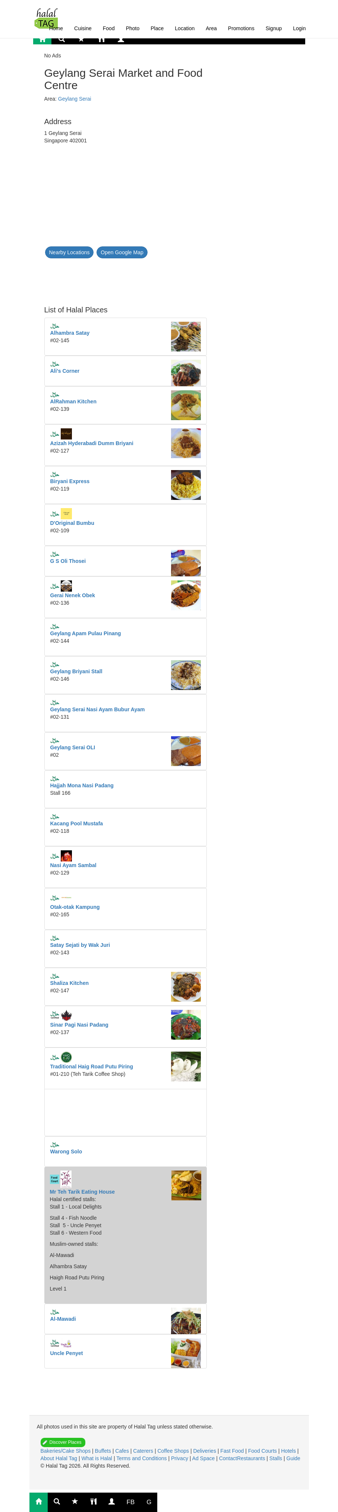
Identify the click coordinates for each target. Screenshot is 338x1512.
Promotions (241, 28)
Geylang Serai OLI (72, 747)
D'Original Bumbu (72, 523)
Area (211, 28)
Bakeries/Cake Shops (66, 1451)
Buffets (104, 1451)
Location (185, 28)
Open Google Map (122, 252)
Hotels (289, 1451)
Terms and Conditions (142, 1458)
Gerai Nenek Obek (72, 595)
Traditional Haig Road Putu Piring (91, 1067)
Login (299, 28)
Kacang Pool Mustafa (76, 823)
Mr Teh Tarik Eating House (82, 1192)
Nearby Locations (69, 252)
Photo (133, 28)
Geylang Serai (74, 99)
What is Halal (98, 1458)
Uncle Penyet (66, 1353)
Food (109, 28)
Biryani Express (70, 481)
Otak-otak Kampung (75, 907)
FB (131, 1502)
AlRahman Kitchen (73, 401)
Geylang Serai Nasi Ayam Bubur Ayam (97, 709)
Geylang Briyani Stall (76, 671)
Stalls (276, 1458)
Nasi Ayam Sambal (73, 865)
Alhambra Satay (70, 333)
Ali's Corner (65, 371)
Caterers (144, 1451)
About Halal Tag (60, 1458)
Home (56, 28)
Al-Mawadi (63, 1319)
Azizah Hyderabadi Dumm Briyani (91, 443)
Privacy (180, 1458)
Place (157, 28)
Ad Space (203, 1458)
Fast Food (232, 1451)
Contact (228, 1458)
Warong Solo (66, 1152)
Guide (293, 1458)
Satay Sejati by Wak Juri (80, 945)
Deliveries (205, 1451)
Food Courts (263, 1451)
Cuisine (83, 28)
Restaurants (251, 1458)
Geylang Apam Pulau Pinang (85, 633)
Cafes (122, 1451)
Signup (274, 28)
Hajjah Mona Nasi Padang (82, 785)
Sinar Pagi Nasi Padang (79, 1025)
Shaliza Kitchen (69, 983)
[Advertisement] (104, 277)
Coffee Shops (173, 1451)
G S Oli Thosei (68, 561)
